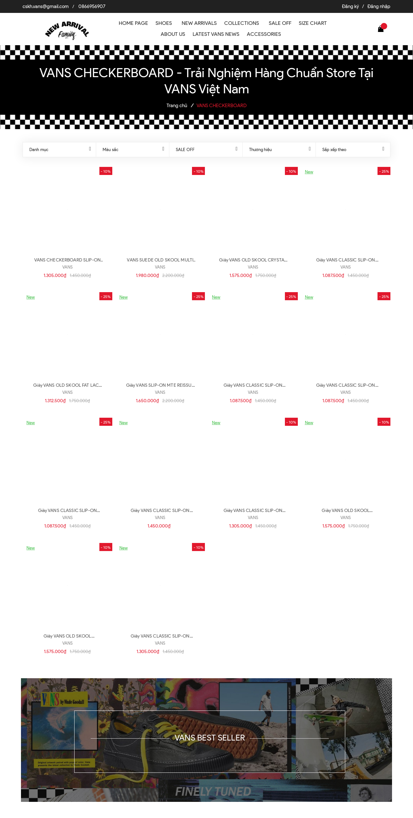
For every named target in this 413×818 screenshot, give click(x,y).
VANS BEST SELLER (210, 737)
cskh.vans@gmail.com (46, 6)
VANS (67, 267)
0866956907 (92, 6)
